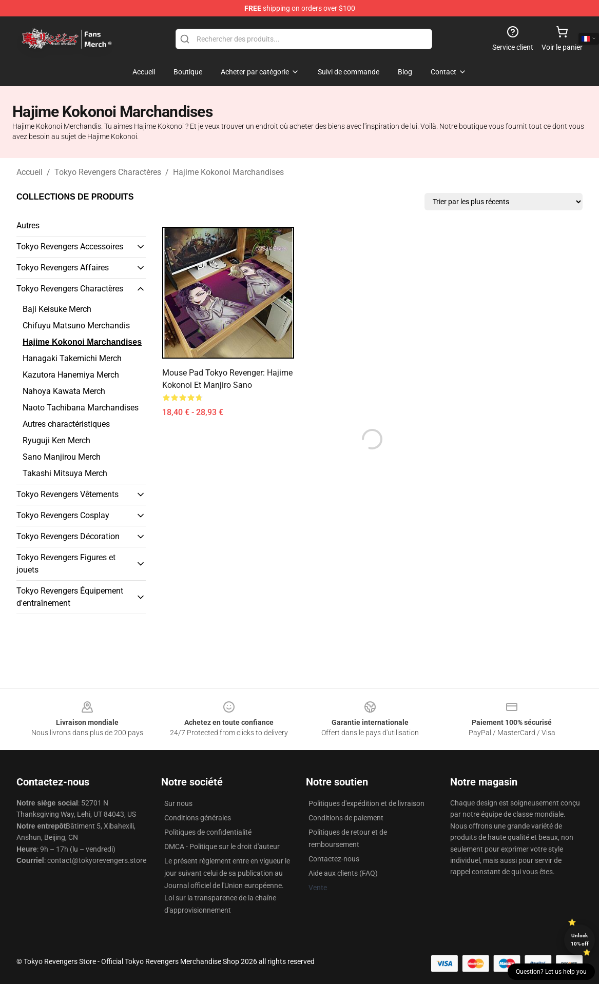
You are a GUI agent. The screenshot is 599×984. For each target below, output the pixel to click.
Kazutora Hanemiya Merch (71, 375)
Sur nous (178, 803)
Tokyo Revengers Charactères (107, 172)
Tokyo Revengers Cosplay (62, 515)
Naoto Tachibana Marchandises (81, 407)
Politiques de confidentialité (208, 832)
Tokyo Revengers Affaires (62, 267)
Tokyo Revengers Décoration (68, 536)
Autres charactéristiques (66, 424)
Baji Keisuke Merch (57, 309)
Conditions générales (197, 818)
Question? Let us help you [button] (551, 971)
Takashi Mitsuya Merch (65, 473)
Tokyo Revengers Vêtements (67, 494)
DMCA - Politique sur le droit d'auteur (222, 846)
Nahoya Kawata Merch (64, 391)
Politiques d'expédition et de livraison (366, 803)
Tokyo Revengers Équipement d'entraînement (69, 597)
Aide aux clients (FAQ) (343, 873)
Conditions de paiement (345, 818)
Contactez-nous (333, 859)
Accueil (29, 172)
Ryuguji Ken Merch (56, 440)
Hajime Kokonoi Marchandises (228, 172)
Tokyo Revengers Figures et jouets (65, 564)
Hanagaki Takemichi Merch (72, 358)
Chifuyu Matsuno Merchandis (76, 325)
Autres (28, 225)
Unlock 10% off (580, 940)
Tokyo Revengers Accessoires (69, 246)
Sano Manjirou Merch (62, 457)
